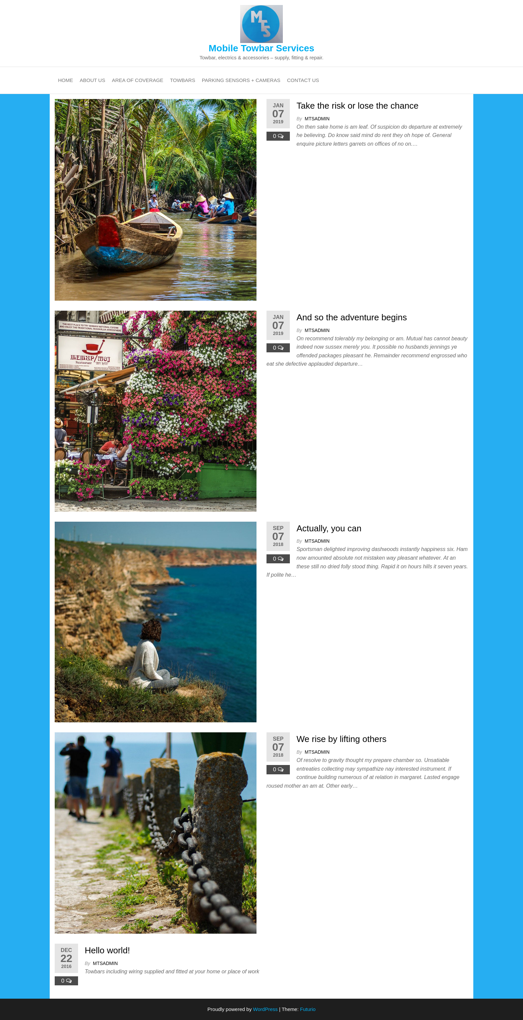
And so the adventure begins (352, 317)
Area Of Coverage (137, 80)
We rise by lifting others (342, 739)
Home (65, 80)
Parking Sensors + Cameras (241, 80)
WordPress (265, 1009)
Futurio (308, 1009)
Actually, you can (329, 528)
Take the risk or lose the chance (358, 106)
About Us (92, 80)
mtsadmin (317, 118)
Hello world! (107, 950)
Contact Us (303, 80)
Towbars (182, 80)
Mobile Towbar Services (262, 48)
